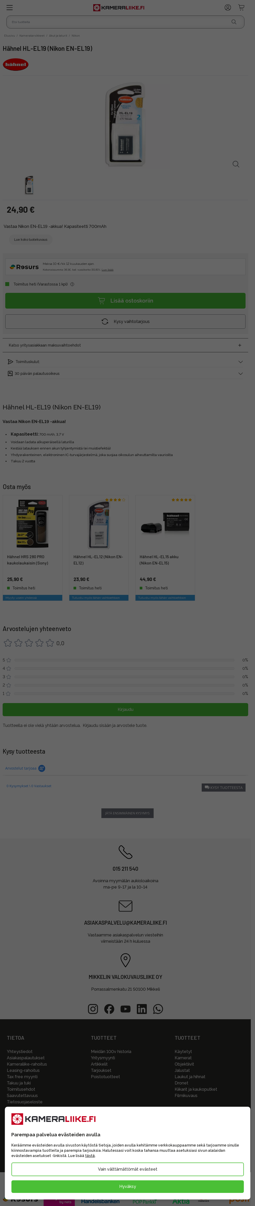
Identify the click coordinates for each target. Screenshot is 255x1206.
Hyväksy (127, 1186)
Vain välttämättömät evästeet (127, 1169)
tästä (90, 1156)
